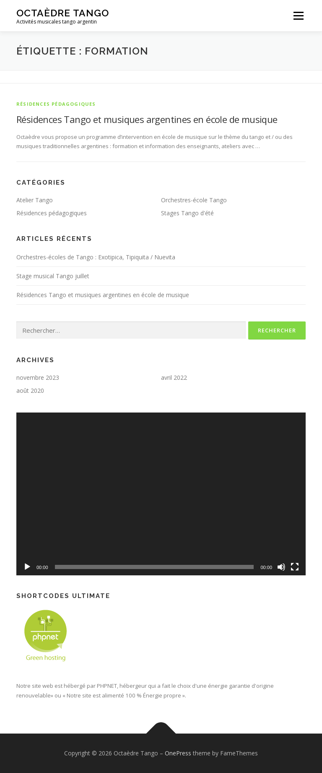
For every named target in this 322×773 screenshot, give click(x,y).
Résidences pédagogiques (56, 104)
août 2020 (30, 390)
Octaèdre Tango (62, 12)
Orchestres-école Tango (194, 200)
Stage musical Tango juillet (52, 276)
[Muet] (281, 567)
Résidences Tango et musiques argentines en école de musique (147, 119)
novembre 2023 (37, 377)
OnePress (178, 753)
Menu (298, 15)
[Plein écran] (295, 567)
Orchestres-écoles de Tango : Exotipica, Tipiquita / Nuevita (95, 257)
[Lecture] (27, 567)
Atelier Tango (34, 200)
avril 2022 (174, 377)
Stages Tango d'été (187, 213)
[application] (161, 494)
